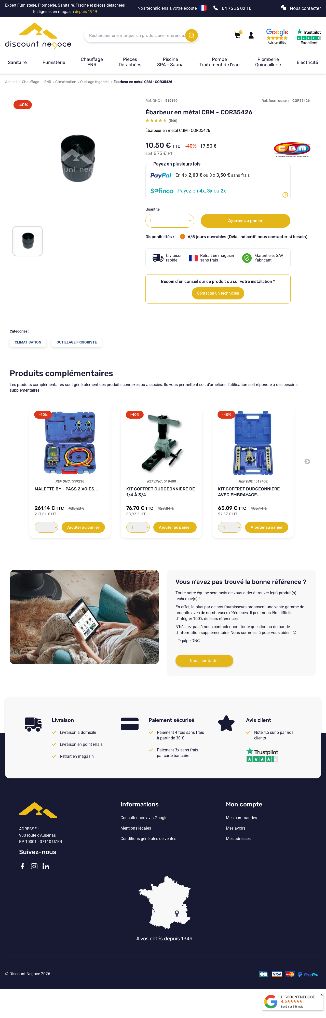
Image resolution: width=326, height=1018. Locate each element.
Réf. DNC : (153, 101)
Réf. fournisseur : (275, 101)
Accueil (11, 82)
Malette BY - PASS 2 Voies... (66, 488)
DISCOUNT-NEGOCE (298, 997)
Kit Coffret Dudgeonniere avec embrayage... (249, 491)
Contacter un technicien (218, 293)
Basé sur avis (292, 1006)
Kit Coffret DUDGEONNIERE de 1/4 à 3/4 (160, 491)
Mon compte (244, 804)
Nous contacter (204, 660)
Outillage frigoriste (95, 82)
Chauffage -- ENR (36, 82)
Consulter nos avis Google (143, 818)
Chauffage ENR (92, 62)
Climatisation (65, 82)
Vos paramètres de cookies (144, 859)
